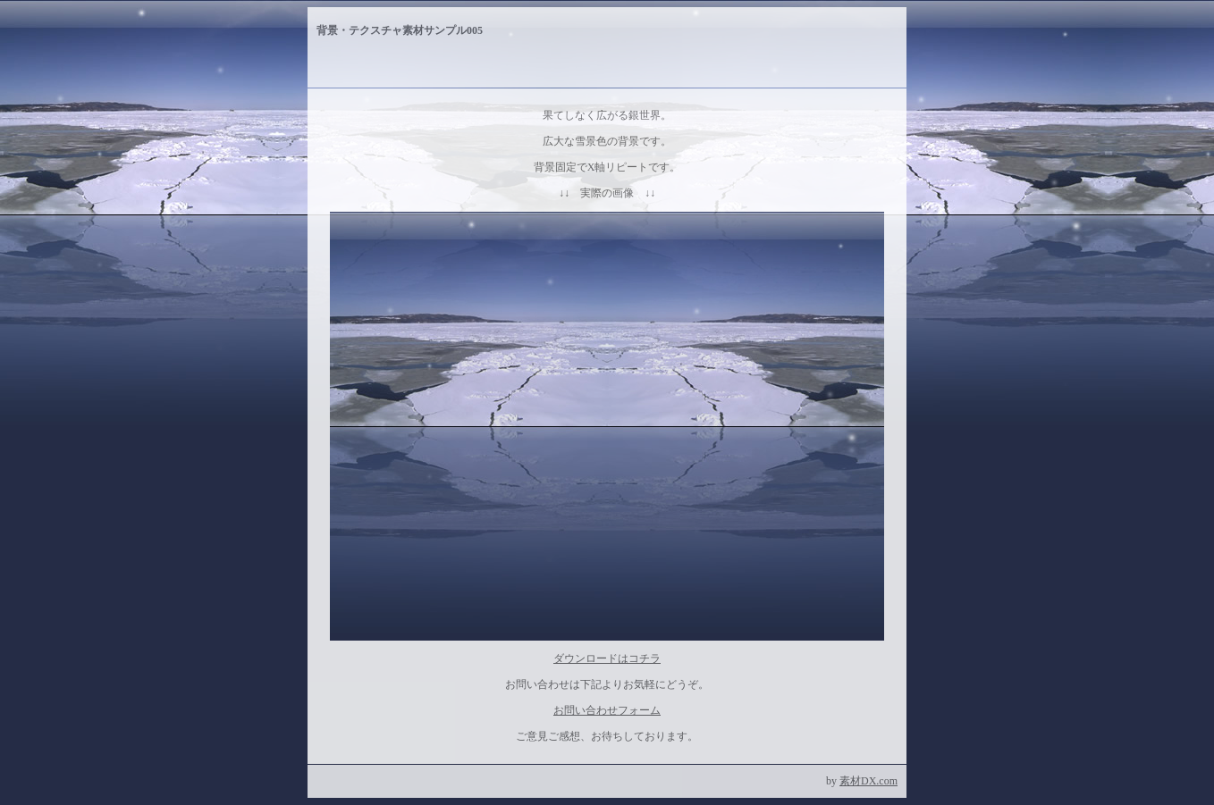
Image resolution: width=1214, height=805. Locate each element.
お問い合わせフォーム (607, 710)
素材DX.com (868, 781)
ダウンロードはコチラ (607, 658)
